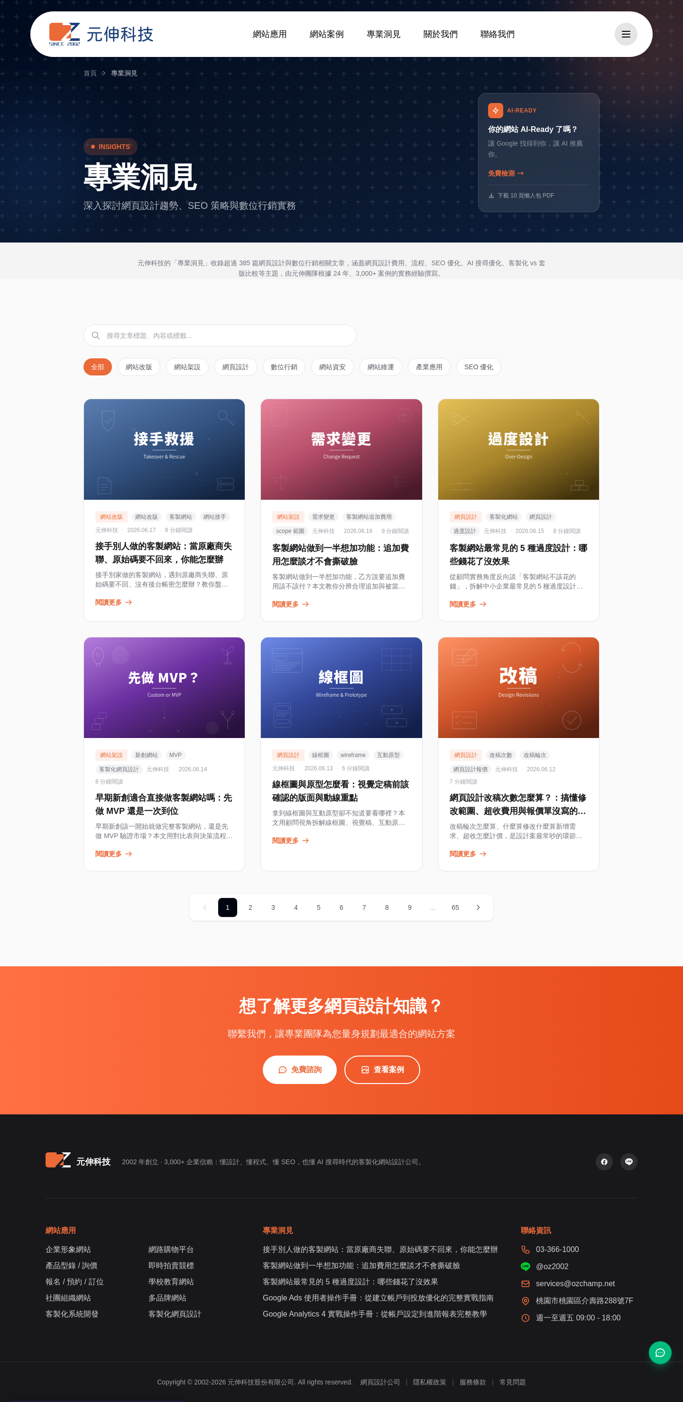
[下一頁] (478, 907)
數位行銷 (284, 367)
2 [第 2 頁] (250, 907)
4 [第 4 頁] (296, 907)
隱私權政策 (429, 1382)
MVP (175, 755)
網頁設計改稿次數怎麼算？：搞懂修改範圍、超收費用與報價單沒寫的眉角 (518, 811)
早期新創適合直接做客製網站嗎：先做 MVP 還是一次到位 (163, 804)
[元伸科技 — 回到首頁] (101, 34)
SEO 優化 (478, 367)
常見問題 (512, 1382)
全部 (97, 367)
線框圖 (320, 755)
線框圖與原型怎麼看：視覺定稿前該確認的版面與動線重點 (340, 791)
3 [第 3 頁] (273, 907)
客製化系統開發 (72, 1314)
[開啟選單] (626, 34)
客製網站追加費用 (369, 517)
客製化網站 (503, 517)
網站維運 (381, 367)
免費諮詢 (300, 1070)
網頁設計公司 (380, 1382)
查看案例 (382, 1070)
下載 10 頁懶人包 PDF (521, 195)
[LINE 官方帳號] (628, 1161)
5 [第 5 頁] (319, 907)
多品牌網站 (167, 1298)
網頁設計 (235, 367)
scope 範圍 (290, 531)
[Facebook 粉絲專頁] (604, 1161)
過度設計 (464, 531)
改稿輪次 (535, 755)
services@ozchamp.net (575, 1284)
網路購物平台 (171, 1249)
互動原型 (388, 755)
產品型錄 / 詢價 (71, 1266)
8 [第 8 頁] (387, 907)
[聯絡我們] (660, 1352)
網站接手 (214, 517)
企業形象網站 (68, 1249)
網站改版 (139, 367)
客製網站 (180, 517)
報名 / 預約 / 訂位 (75, 1282)
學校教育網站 (171, 1282)
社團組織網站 (68, 1298)
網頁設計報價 (470, 769)
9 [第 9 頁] (410, 907)
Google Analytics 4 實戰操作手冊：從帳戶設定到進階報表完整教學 (375, 1314)
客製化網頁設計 (119, 769)
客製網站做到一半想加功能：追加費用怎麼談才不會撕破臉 (340, 554)
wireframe (353, 755)
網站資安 (332, 367)
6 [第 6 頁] (341, 907)
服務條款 (473, 1382)
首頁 (90, 73)
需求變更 (323, 517)
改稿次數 (500, 755)
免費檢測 (506, 173)
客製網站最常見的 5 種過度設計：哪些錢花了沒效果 (518, 554)
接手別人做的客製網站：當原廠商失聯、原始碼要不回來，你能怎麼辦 (163, 553)
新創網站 (146, 755)
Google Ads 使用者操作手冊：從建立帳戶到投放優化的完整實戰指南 (378, 1298)
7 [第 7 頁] (364, 907)
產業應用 (429, 367)
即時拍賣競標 (171, 1266)
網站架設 (187, 367)
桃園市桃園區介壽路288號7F (584, 1301)
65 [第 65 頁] (455, 907)
